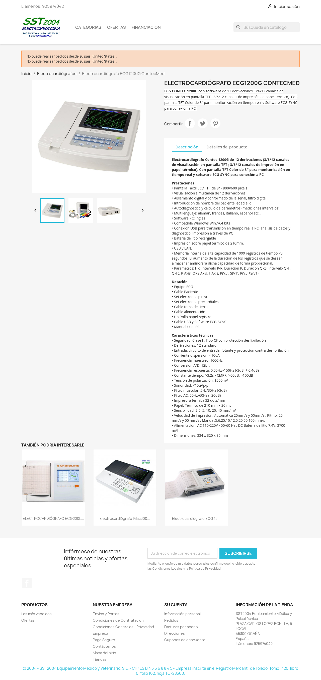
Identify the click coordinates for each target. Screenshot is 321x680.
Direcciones (174, 633)
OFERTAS (116, 27)
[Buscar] (266, 27)
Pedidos (171, 620)
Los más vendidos (36, 613)
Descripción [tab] (187, 147)
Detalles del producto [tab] (227, 147)
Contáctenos (104, 646)
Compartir (190, 123)
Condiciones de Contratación (118, 620)
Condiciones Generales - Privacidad (123, 626)
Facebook (27, 583)
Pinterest (215, 123)
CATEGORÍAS (88, 27)
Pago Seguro (104, 639)
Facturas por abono (181, 626)
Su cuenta (176, 604)
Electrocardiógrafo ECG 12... (196, 518)
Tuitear (203, 123)
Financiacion (146, 27)
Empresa (100, 633)
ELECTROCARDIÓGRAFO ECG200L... (53, 518)
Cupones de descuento (184, 639)
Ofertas (28, 620)
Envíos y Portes (106, 613)
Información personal (182, 613)
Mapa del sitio (104, 652)
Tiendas (100, 659)
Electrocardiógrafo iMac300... (125, 518)
